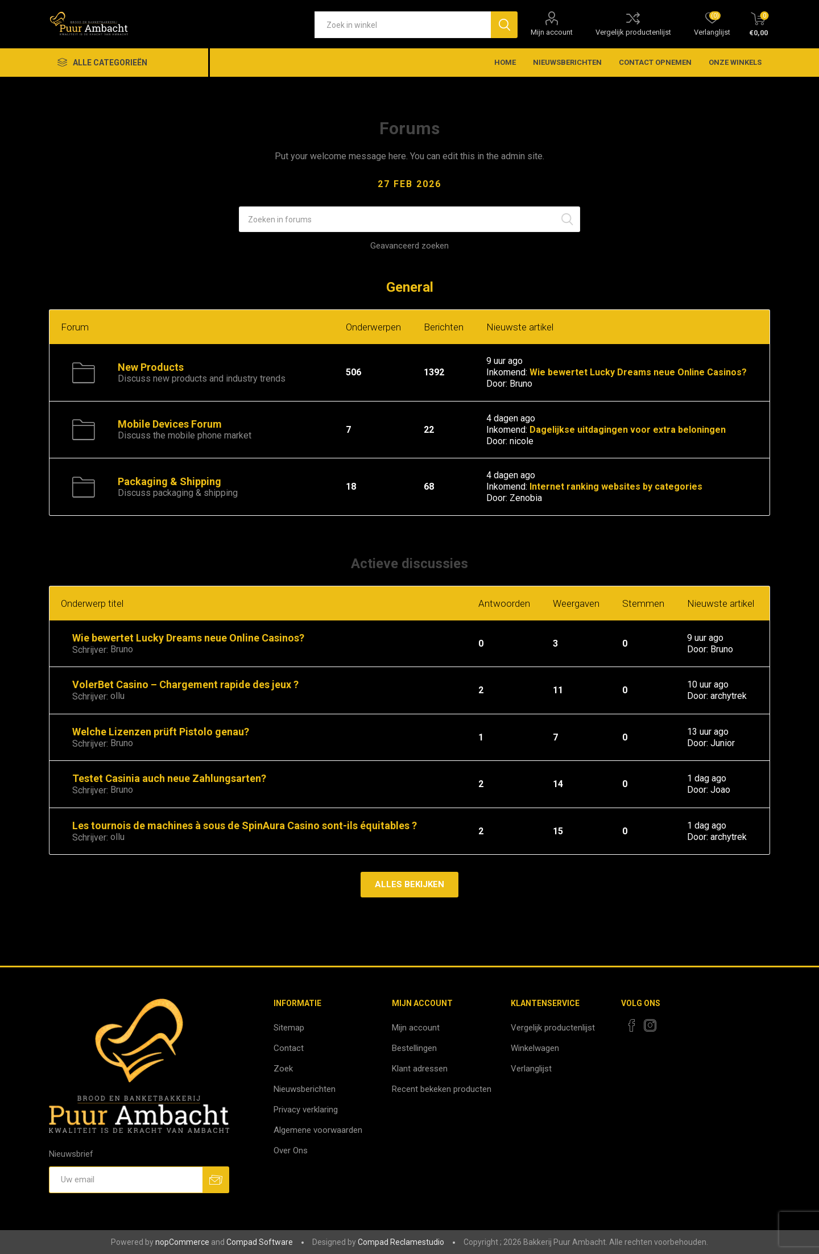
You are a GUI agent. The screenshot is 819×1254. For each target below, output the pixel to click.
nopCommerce (182, 1242)
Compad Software (259, 1242)
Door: (496, 384)
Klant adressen (420, 1068)
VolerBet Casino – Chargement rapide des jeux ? (185, 684)
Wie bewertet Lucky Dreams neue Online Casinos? (638, 372)
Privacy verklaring (306, 1109)
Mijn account (552, 32)
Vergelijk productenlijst (633, 32)
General (409, 287)
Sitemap (289, 1028)
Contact (289, 1048)
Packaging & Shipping (169, 481)
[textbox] (403, 24)
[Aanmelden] (125, 1179)
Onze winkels (735, 62)
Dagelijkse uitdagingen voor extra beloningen (628, 429)
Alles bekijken (409, 884)
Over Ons (291, 1150)
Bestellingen (414, 1048)
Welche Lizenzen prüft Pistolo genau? (160, 732)
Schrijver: (90, 649)
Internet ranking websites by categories (616, 486)
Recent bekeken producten (441, 1089)
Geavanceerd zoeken (409, 246)
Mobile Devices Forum (170, 424)
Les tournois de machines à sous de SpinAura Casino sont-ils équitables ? (244, 825)
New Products (151, 367)
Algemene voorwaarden (318, 1130)
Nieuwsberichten (305, 1089)
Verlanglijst (531, 1068)
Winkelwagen (535, 1048)
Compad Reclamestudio (401, 1242)
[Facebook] (632, 1025)
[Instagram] (650, 1025)
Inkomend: (506, 372)
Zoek (283, 1068)
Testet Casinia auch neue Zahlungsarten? (169, 778)
